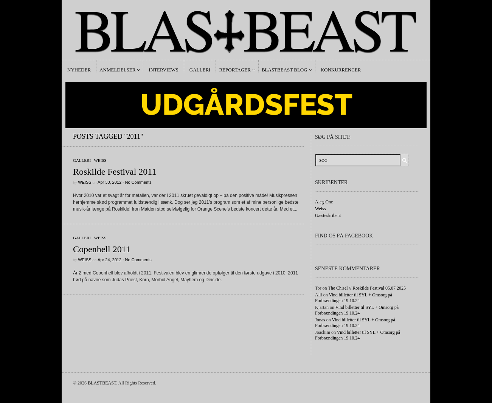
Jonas (320, 319)
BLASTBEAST (102, 383)
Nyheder (79, 70)
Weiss (100, 160)
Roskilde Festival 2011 (114, 172)
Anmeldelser (117, 70)
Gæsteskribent (328, 215)
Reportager (234, 70)
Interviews (163, 70)
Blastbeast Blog (284, 70)
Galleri (200, 70)
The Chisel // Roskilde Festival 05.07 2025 (367, 288)
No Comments (138, 182)
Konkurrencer (341, 70)
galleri (82, 160)
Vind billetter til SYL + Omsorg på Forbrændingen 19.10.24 (353, 297)
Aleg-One (324, 202)
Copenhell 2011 (101, 249)
